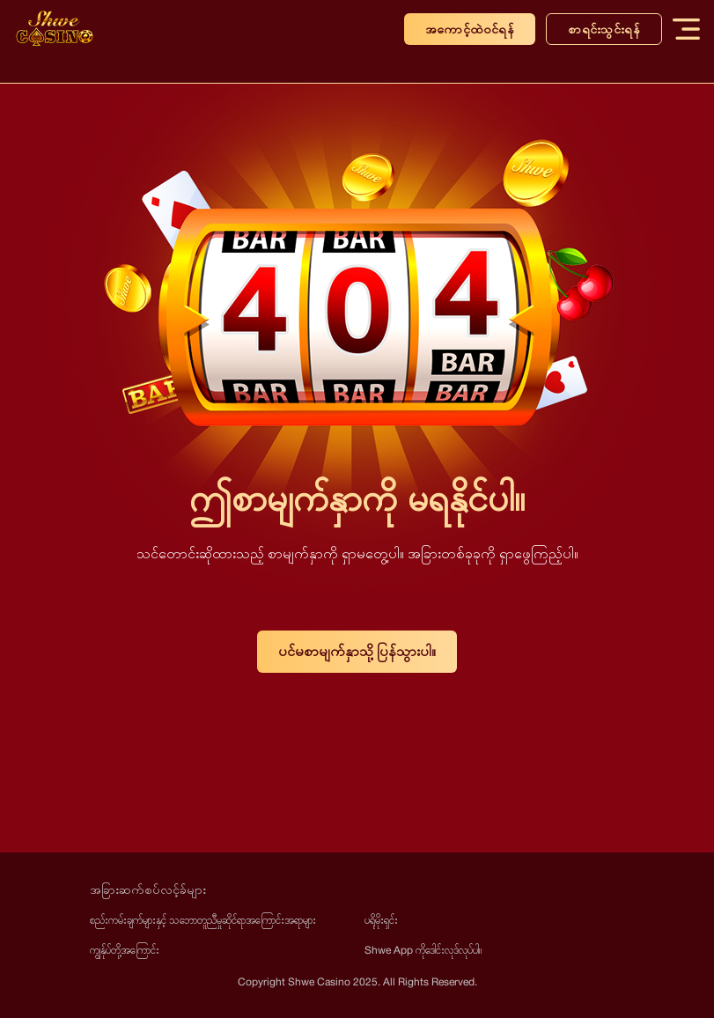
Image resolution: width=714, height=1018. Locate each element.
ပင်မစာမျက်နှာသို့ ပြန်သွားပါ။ (357, 651)
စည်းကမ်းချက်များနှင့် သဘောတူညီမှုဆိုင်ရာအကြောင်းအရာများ (203, 920)
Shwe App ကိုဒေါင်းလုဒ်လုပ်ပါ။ (423, 950)
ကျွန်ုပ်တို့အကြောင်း (124, 950)
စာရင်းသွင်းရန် (604, 29)
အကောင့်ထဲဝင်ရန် (469, 29)
